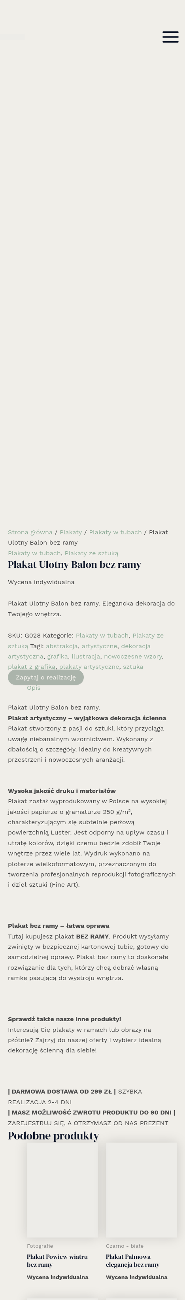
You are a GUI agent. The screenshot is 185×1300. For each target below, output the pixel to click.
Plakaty (71, 215)
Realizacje (92, 1224)
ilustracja (86, 339)
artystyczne (99, 329)
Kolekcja (93, 1235)
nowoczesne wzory (133, 339)
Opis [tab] (34, 370)
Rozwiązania (92, 1214)
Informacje (92, 1245)
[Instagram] (92, 1271)
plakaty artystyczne (89, 350)
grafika (57, 339)
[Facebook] (80, 1271)
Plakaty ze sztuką (91, 236)
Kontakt (93, 1256)
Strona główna (30, 215)
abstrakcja (62, 329)
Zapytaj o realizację (46, 360)
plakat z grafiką (31, 350)
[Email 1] (104, 1271)
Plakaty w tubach (115, 215)
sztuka (133, 350)
